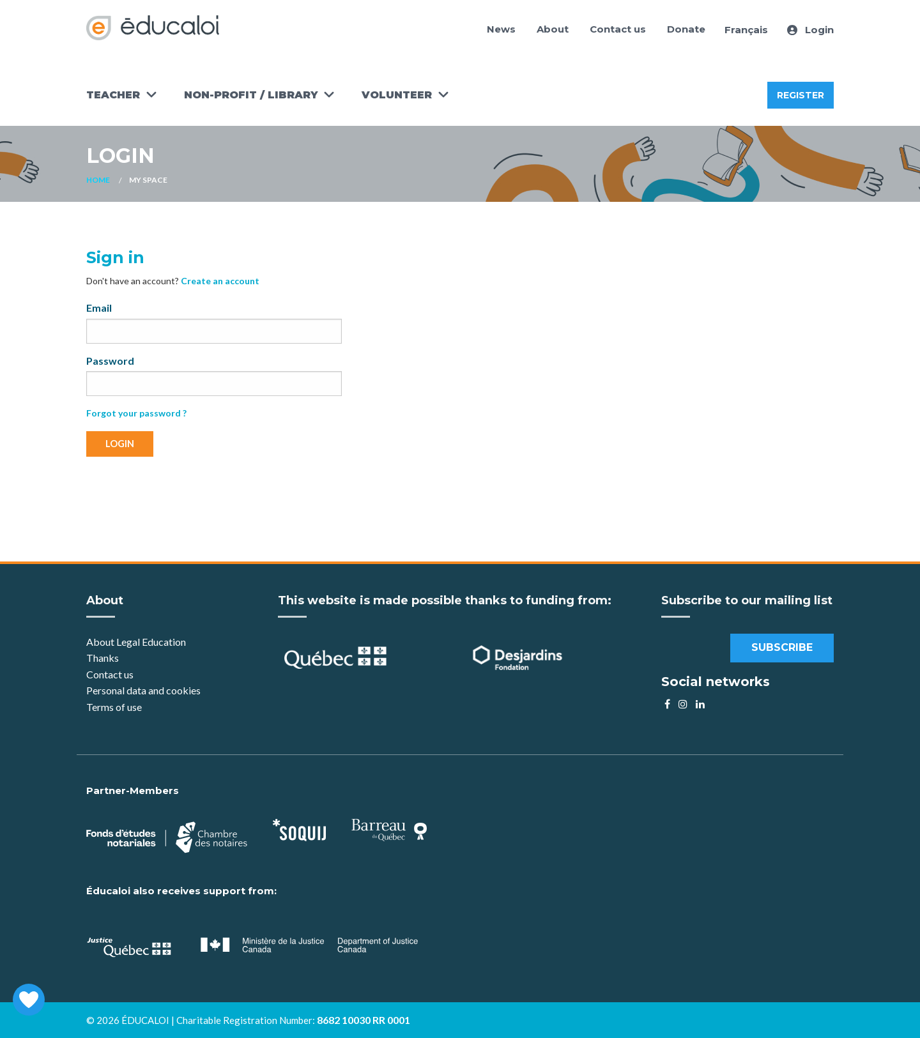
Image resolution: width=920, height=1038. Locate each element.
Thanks (103, 658)
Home (98, 180)
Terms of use (114, 707)
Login (810, 30)
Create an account (220, 280)
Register (800, 95)
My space (148, 180)
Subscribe (782, 647)
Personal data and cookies (143, 690)
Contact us (618, 29)
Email (99, 307)
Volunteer (397, 95)
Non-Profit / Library (251, 95)
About (553, 29)
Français (746, 30)
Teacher (113, 95)
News (501, 29)
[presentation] (183, 492)
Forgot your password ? (136, 413)
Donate (686, 29)
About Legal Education (136, 642)
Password (110, 361)
